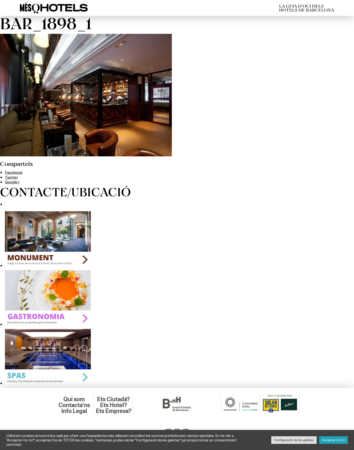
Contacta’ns (74, 405)
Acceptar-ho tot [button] (333, 440)
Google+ (12, 181)
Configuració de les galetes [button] (294, 440)
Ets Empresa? (113, 411)
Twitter (11, 177)
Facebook (13, 172)
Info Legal (74, 411)
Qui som (74, 399)
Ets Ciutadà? (113, 399)
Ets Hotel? (113, 405)
